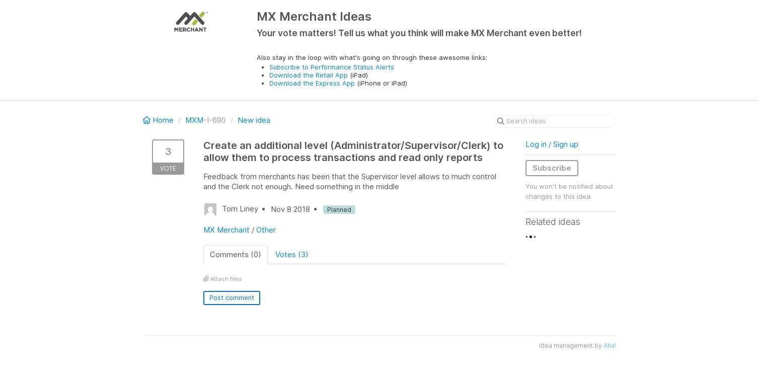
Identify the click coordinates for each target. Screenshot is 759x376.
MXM (194, 120)
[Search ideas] (554, 121)
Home (159, 120)
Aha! (609, 345)
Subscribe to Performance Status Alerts (331, 67)
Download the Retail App (308, 75)
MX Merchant (226, 230)
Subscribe (552, 168)
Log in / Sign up (551, 144)
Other (266, 230)
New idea (254, 120)
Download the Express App (312, 83)
